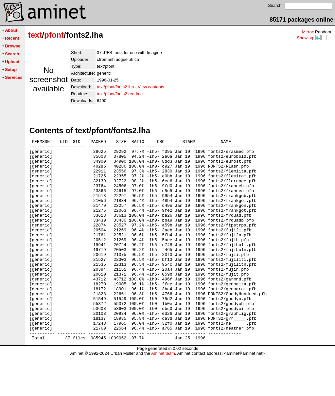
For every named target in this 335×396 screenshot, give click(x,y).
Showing (305, 37)
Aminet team (163, 393)
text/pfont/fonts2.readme (120, 93)
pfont (54, 34)
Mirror (307, 31)
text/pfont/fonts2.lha (115, 86)
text (35, 34)
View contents (151, 86)
